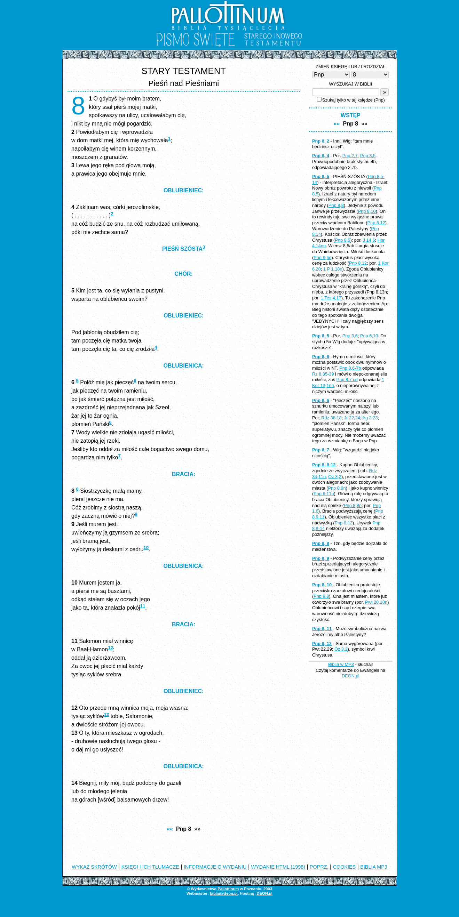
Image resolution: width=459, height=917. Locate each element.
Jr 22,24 (352, 417)
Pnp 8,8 (336, 205)
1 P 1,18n (332, 269)
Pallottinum (228, 889)
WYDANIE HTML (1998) (278, 867)
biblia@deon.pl (224, 893)
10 (146, 547)
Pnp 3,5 (367, 155)
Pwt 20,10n (376, 602)
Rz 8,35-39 (323, 374)
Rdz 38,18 (331, 417)
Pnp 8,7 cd (347, 379)
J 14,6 (369, 240)
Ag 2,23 (370, 417)
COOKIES (344, 867)
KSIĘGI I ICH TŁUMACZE (150, 867)
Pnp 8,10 (366, 211)
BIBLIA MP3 (373, 867)
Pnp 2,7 (350, 155)
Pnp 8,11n (324, 493)
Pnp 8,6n (322, 257)
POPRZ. (319, 867)
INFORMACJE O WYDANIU (215, 867)
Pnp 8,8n (353, 505)
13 (106, 714)
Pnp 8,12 (376, 222)
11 (142, 606)
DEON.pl (350, 675)
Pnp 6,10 (369, 335)
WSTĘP (351, 115)
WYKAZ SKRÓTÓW (94, 867)
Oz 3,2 (334, 476)
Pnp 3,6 (350, 335)
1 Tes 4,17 (331, 297)
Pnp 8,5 (342, 240)
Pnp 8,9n (337, 488)
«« (170, 829)
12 (110, 647)
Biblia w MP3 (341, 664)
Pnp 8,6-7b (350, 368)
